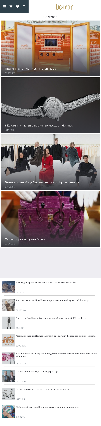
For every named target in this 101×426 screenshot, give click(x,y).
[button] (4, 6)
